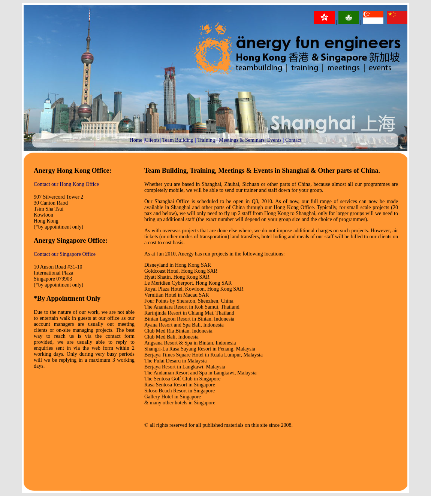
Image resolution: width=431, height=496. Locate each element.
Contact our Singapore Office (65, 254)
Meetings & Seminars (242, 140)
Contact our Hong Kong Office (66, 184)
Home (136, 140)
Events (274, 140)
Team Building (177, 140)
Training (206, 140)
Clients (152, 140)
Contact (293, 140)
